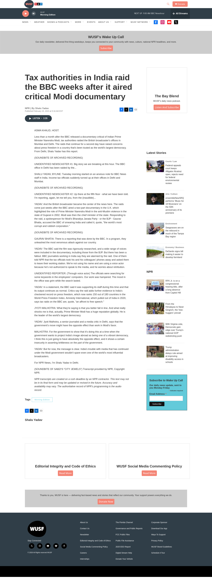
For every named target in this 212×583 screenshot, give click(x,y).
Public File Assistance (125, 547)
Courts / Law (171, 167)
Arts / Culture (171, 200)
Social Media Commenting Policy (94, 553)
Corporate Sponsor (159, 529)
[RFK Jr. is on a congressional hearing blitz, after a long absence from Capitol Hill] (155, 291)
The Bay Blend (167, 102)
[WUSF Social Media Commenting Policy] (149, 458)
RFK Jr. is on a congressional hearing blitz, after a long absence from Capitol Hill (174, 293)
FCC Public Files (123, 541)
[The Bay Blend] (167, 85)
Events (91, 28)
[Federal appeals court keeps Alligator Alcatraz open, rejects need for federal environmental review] (155, 172)
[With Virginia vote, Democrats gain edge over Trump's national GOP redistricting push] (155, 334)
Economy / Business (174, 253)
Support (120, 28)
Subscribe (106, 54)
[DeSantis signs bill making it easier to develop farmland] (155, 258)
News (25, 28)
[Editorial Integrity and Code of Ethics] (65, 458)
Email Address (158, 400)
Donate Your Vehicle (124, 565)
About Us (84, 529)
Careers (83, 559)
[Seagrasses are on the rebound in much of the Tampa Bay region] (155, 234)
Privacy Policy (157, 547)
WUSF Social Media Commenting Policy (149, 472)
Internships (84, 565)
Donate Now (106, 507)
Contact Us (84, 535)
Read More (65, 479)
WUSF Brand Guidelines (161, 553)
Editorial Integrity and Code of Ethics (65, 472)
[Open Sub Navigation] (30, 28)
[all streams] (180, 19)
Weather (39, 28)
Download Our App (159, 535)
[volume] (33, 20)
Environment (171, 230)
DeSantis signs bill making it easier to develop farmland (174, 260)
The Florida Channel (124, 529)
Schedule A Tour (158, 559)
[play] (25, 19)
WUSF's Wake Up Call (106, 43)
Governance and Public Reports (129, 535)
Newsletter (84, 541)
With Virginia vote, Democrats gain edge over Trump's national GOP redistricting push (174, 336)
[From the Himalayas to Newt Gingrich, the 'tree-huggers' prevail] (155, 314)
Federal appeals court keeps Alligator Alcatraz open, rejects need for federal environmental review (174, 180)
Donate (183, 7)
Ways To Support (158, 541)
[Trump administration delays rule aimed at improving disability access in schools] (155, 358)
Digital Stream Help (124, 559)
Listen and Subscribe (167, 113)
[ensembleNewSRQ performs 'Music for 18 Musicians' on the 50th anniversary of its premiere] (155, 205)
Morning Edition (42, 406)
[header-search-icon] (169, 7)
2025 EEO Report (123, 553)
